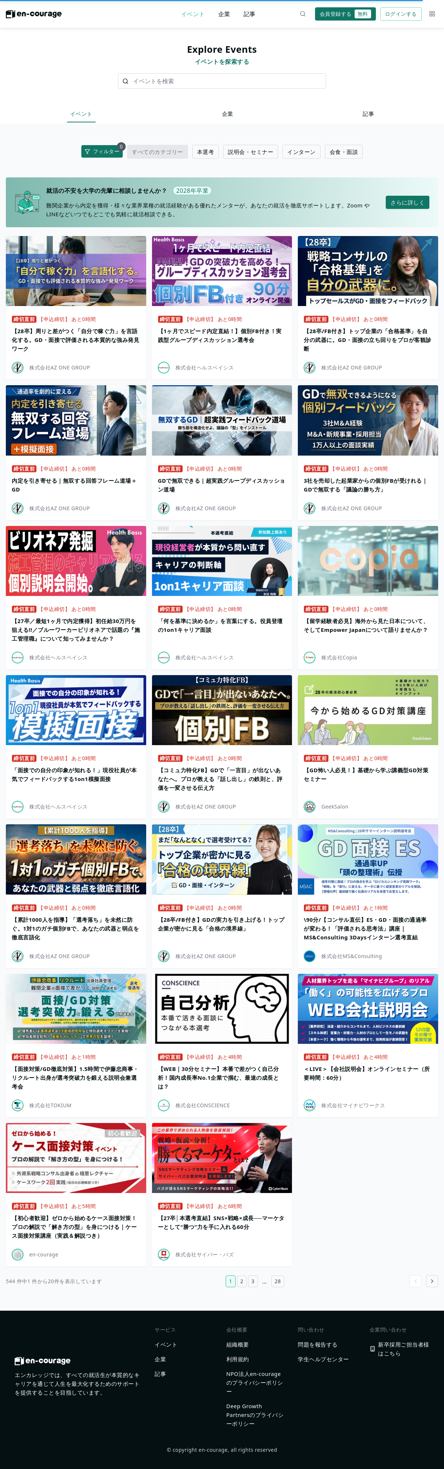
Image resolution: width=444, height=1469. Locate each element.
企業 (224, 14)
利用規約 (237, 1359)
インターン (301, 151)
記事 (250, 14)
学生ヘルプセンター (323, 1359)
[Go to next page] (432, 1281)
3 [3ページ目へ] (252, 1281)
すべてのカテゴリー (157, 151)
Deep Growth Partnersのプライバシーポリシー (255, 1414)
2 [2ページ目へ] (241, 1281)
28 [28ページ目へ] (278, 1281)
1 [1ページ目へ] (230, 1281)
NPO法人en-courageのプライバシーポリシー (254, 1382)
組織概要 (237, 1344)
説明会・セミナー (250, 151)
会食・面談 (344, 151)
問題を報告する (318, 1344)
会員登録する (345, 14)
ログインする (401, 13)
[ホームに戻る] (34, 16)
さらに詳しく (408, 202)
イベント (193, 14)
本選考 (205, 151)
